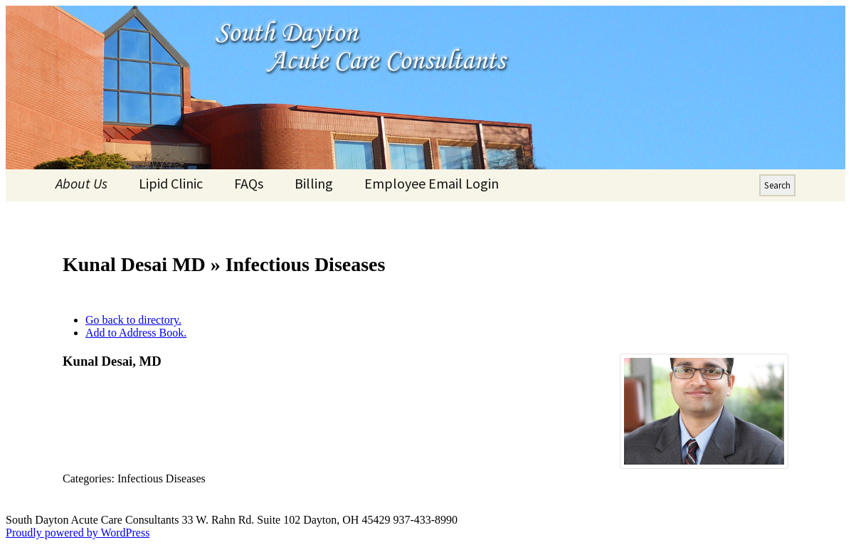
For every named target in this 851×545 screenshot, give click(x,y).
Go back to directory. (133, 320)
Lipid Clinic (171, 183)
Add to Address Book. (135, 333)
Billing (314, 183)
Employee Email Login (431, 183)
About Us (81, 183)
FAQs (248, 183)
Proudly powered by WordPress (77, 533)
